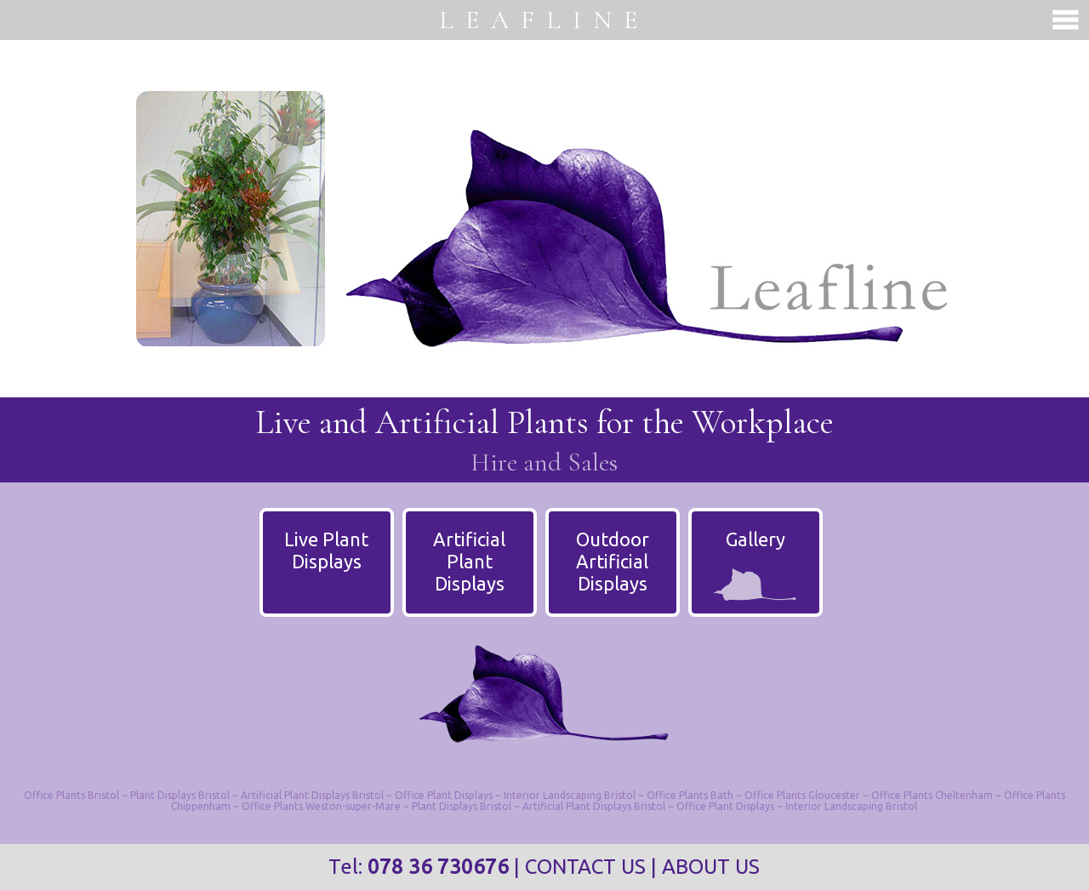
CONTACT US (585, 866)
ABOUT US (711, 866)
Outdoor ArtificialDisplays (612, 561)
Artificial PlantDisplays (469, 561)
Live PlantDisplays (326, 550)
